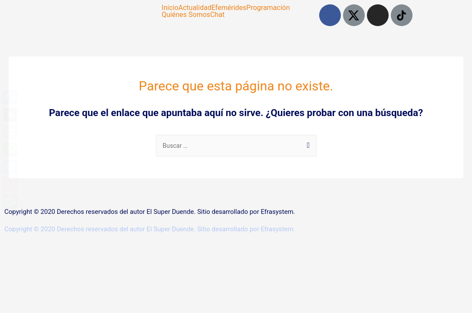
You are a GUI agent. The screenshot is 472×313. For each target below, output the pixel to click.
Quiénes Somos (186, 14)
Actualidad (194, 7)
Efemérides (228, 7)
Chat (217, 14)
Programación (268, 7)
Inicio (170, 7)
